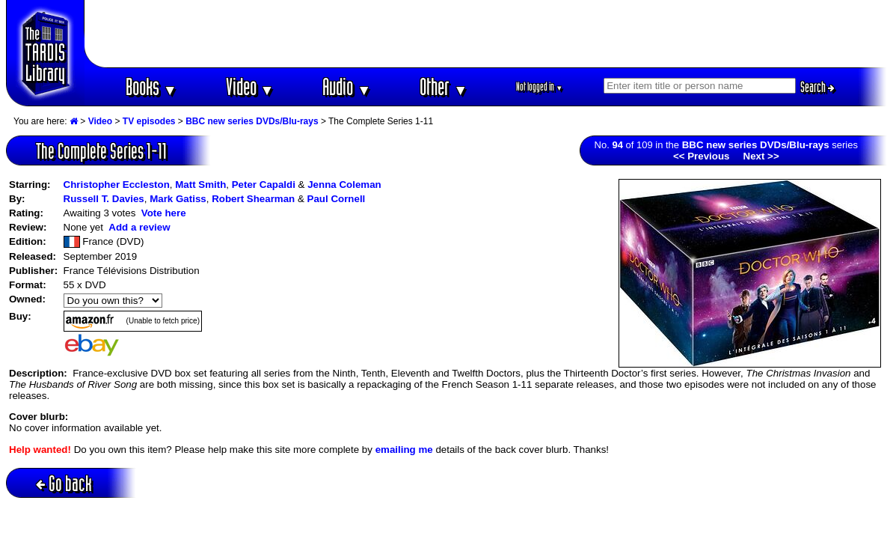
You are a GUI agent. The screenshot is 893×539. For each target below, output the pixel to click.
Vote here (163, 213)
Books (151, 86)
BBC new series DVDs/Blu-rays (251, 121)
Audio (346, 86)
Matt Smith (200, 184)
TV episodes (149, 121)
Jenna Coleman (344, 184)
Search (817, 87)
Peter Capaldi (263, 184)
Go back (64, 483)
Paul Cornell (336, 198)
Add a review (139, 227)
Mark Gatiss (178, 198)
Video (250, 86)
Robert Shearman (253, 198)
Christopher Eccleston (117, 184)
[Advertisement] (486, 33)
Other (443, 86)
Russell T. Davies (104, 198)
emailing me (404, 449)
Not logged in (539, 86)
